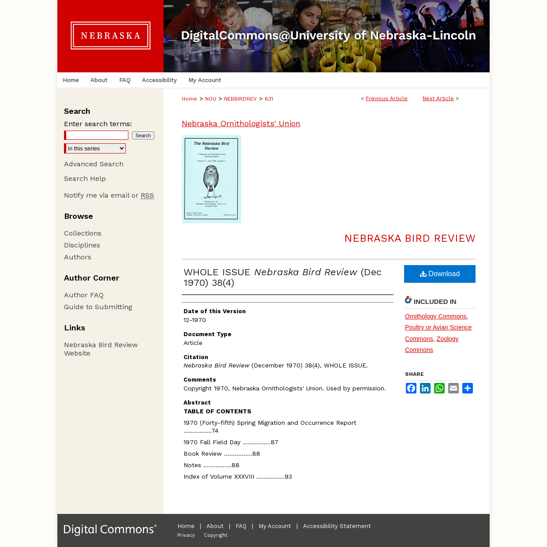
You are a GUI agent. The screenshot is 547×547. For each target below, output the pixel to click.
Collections (82, 233)
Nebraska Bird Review (410, 238)
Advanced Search (94, 164)
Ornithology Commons (435, 316)
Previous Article (387, 98)
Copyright (215, 535)
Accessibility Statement (337, 526)
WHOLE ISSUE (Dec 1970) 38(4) (283, 277)
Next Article (438, 98)
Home (189, 99)
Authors (77, 257)
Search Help (85, 178)
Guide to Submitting (98, 307)
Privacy (186, 535)
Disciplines (82, 245)
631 (269, 99)
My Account (275, 526)
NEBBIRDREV (240, 99)
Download (440, 273)
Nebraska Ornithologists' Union (241, 123)
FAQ (241, 526)
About (215, 526)
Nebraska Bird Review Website (101, 349)
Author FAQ (84, 295)
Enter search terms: (98, 124)
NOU (210, 99)
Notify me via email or (109, 195)
